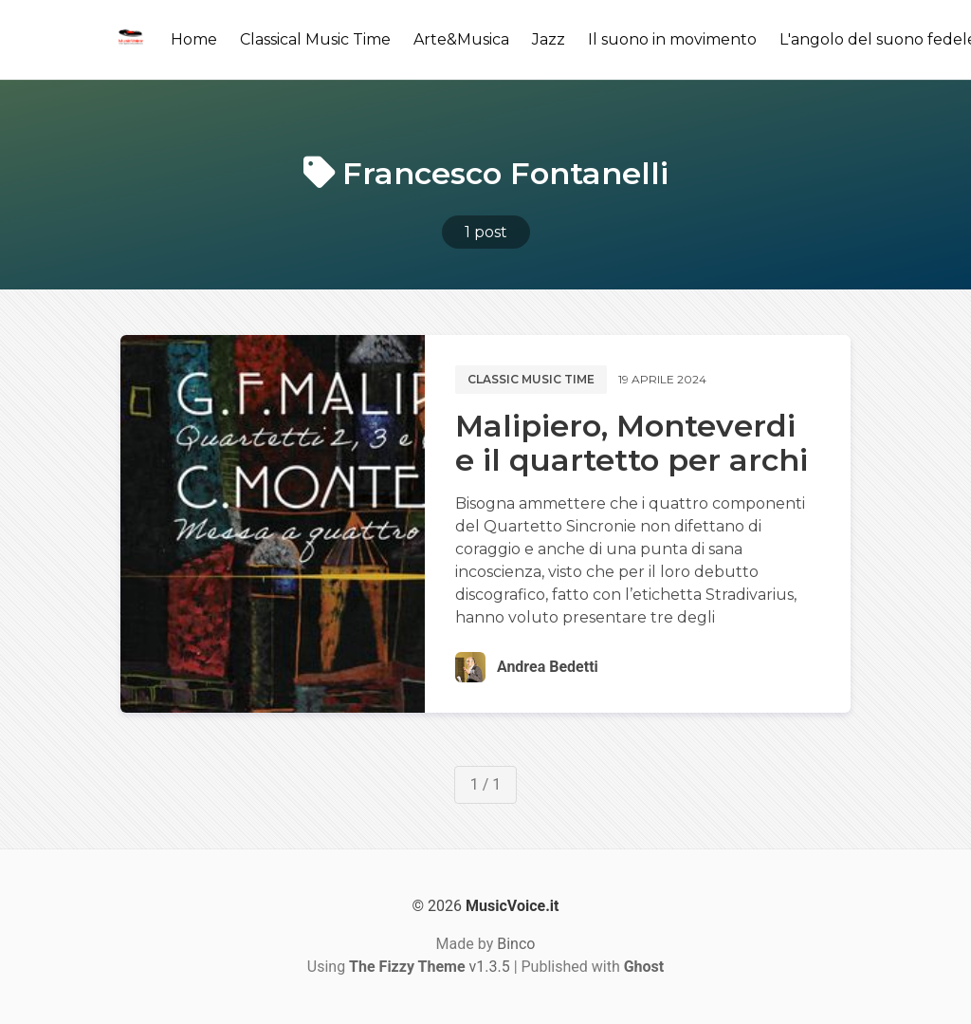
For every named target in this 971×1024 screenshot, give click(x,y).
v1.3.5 (429, 967)
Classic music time (531, 379)
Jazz (548, 39)
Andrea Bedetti (547, 667)
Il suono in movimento (672, 39)
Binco (516, 944)
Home (194, 39)
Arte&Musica (461, 39)
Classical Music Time (315, 39)
